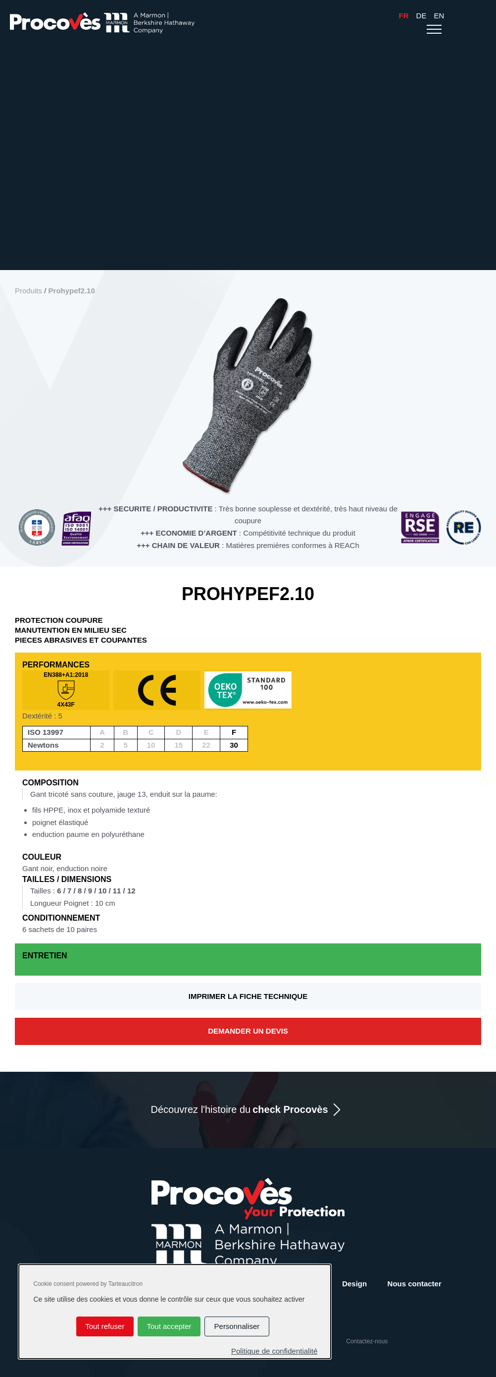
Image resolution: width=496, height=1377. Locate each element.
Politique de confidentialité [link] (274, 1351)
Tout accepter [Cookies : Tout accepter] (169, 1326)
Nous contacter (415, 1283)
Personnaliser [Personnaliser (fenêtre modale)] (237, 1326)
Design (354, 1283)
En (439, 15)
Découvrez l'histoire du (239, 1110)
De (421, 15)
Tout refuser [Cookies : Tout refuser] (104, 1326)
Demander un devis (248, 1031)
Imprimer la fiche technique (248, 996)
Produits (28, 290)
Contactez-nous (367, 1341)
